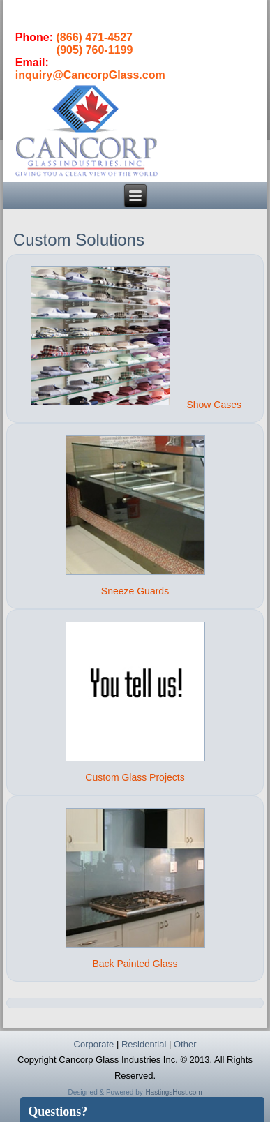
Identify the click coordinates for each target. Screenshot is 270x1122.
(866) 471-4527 (95, 37)
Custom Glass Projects (134, 777)
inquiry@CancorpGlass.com (90, 75)
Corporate (94, 1044)
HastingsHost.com (173, 1092)
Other (185, 1044)
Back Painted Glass (134, 963)
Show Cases (213, 404)
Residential (143, 1044)
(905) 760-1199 (95, 50)
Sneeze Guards (135, 591)
